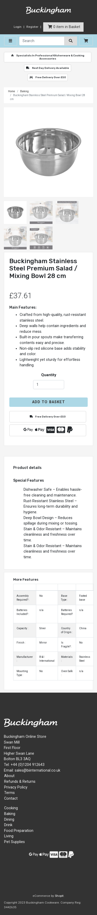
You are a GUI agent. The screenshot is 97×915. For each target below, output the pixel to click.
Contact (11, 798)
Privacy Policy (15, 787)
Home (11, 91)
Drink (8, 825)
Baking (24, 91)
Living (8, 836)
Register (32, 27)
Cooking (11, 808)
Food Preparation (18, 830)
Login (17, 27)
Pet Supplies (14, 842)
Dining (9, 819)
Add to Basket (48, 402)
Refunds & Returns (19, 781)
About (9, 776)
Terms (9, 793)
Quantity (48, 375)
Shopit (59, 896)
